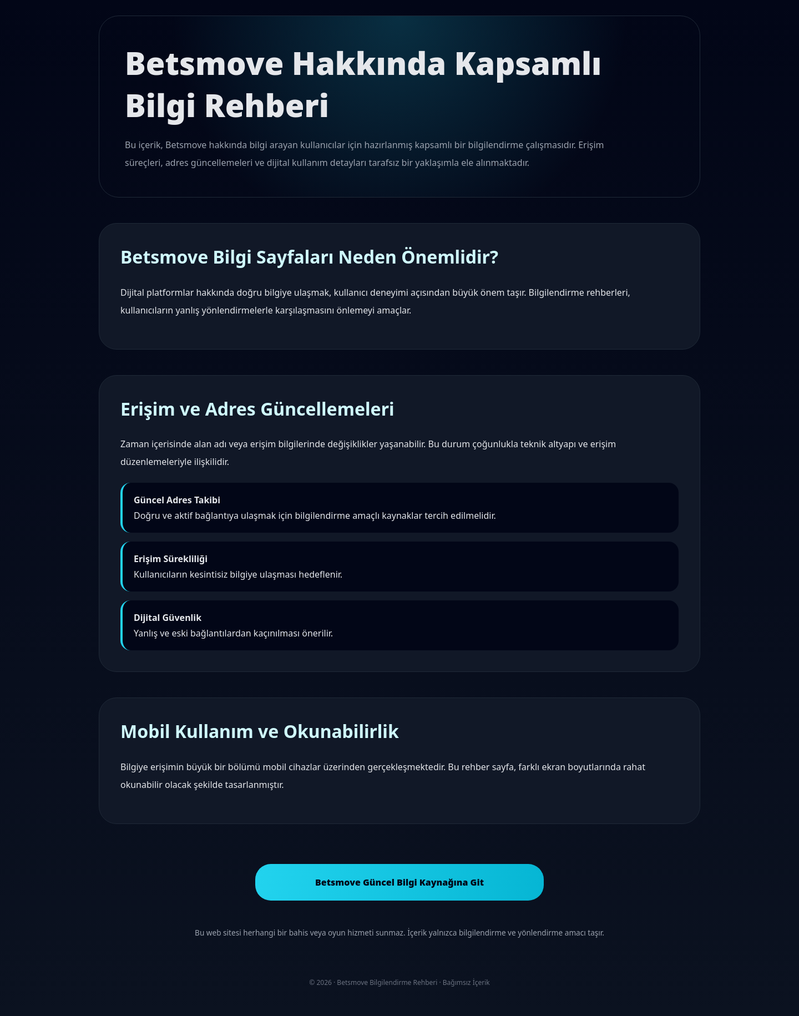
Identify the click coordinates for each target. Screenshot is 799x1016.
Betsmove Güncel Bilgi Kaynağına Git (399, 882)
